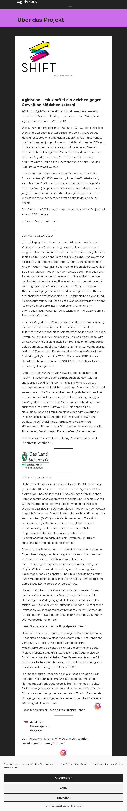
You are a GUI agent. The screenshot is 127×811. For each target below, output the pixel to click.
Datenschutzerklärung (57, 805)
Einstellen (64, 797)
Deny (63, 787)
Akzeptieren (63, 777)
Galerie (89, 198)
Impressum (77, 805)
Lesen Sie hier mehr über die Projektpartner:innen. (54, 626)
